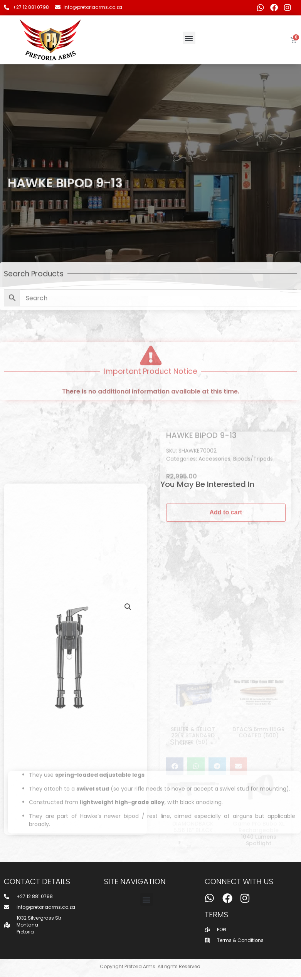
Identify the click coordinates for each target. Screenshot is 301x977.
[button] (189, 38)
